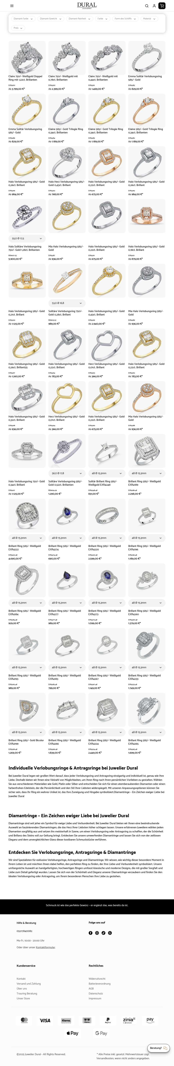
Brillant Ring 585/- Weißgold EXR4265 (145, 745)
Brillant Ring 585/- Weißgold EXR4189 (145, 486)
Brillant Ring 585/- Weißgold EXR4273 (105, 616)
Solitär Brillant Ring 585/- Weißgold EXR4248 (103, 486)
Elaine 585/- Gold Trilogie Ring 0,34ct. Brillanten (66, 134)
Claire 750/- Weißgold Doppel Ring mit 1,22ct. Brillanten (26, 81)
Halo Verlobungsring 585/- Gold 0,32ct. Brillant (24, 421)
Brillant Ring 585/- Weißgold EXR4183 (65, 680)
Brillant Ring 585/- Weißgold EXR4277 (65, 616)
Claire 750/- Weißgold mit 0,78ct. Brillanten (63, 81)
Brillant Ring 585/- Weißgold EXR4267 (105, 680)
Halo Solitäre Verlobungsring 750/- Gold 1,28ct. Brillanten (25, 251)
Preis (38, 31)
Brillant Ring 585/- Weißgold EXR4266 (65, 745)
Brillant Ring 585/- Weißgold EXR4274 (65, 551)
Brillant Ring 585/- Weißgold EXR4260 (145, 616)
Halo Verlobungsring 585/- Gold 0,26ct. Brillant (24, 186)
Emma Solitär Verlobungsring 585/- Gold (145, 81)
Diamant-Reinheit (82, 21)
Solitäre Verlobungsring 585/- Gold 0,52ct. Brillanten (65, 486)
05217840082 (25, 931)
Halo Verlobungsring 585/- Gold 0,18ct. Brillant (144, 251)
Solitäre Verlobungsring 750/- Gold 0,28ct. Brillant (65, 316)
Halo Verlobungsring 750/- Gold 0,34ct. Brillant (24, 486)
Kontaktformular (46, 947)
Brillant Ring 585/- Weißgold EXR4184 (25, 616)
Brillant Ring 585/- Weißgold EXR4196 (145, 551)
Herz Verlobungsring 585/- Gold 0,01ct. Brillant (104, 369)
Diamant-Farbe (24, 21)
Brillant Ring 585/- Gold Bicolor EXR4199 (27, 745)
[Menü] (11, 8)
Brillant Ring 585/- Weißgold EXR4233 (145, 680)
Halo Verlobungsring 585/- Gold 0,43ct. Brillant (104, 316)
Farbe (106, 21)
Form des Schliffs (130, 21)
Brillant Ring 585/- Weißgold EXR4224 (105, 745)
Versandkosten (104, 1058)
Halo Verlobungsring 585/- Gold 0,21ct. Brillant (24, 316)
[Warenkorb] (162, 8)
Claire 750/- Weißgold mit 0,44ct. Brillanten (103, 81)
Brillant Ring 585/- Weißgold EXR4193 (25, 680)
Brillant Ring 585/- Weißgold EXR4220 (105, 551)
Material (20, 31)
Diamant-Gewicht (52, 21)
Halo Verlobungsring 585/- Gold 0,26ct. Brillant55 (24, 369)
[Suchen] (146, 8)
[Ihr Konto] (154, 8)
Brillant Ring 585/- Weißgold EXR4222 (25, 551)
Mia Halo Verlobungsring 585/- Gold (66, 251)
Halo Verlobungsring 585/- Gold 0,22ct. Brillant (104, 186)
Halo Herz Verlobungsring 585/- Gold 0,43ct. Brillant (63, 186)
